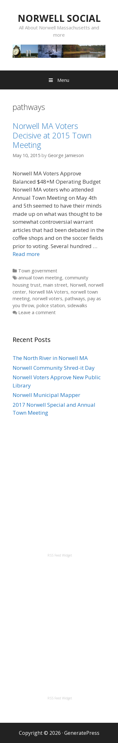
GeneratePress (81, 732)
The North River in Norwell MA (50, 358)
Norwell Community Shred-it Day (54, 367)
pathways (75, 298)
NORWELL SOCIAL (59, 18)
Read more (26, 254)
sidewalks (77, 305)
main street (55, 285)
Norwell (78, 285)
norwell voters (47, 298)
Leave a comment (37, 312)
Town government (37, 271)
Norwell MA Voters (48, 292)
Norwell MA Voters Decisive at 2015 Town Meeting (52, 135)
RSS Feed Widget (60, 555)
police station (51, 305)
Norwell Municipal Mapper (46, 395)
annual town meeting (40, 278)
